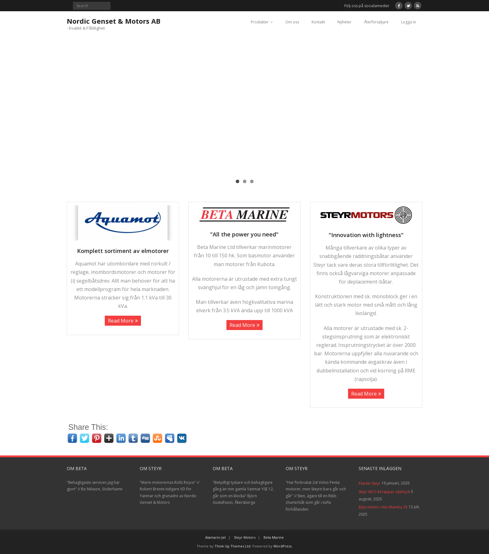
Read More (120, 320)
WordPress (283, 546)
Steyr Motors (244, 537)
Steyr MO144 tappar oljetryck (384, 491)
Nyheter (344, 22)
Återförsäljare (376, 22)
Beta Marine (274, 537)
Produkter (260, 22)
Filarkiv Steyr (369, 483)
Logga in (408, 22)
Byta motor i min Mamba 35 (383, 507)
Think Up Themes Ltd (232, 546)
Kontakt (318, 22)
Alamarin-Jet (215, 537)
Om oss (292, 22)
